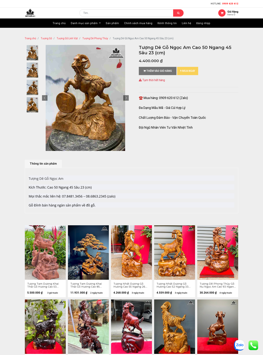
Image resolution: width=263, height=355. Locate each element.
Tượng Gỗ (46, 38)
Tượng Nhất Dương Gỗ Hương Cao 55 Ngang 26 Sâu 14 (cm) (130, 286)
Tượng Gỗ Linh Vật (67, 38)
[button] (44, 98)
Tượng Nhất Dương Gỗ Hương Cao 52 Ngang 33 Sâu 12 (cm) (173, 286)
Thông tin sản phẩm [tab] (43, 163)
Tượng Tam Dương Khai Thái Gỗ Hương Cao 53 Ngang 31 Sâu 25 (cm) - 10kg (43, 286)
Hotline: (224, 3)
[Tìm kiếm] (178, 15)
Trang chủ (30, 38)
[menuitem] (59, 28)
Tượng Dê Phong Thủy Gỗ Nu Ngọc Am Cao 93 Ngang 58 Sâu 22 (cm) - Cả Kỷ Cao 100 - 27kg (217, 286)
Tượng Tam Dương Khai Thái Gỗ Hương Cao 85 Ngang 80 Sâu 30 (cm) (86, 286)
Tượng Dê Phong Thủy (95, 38)
